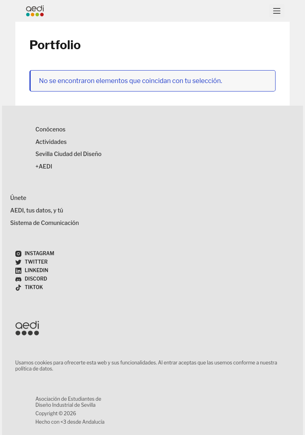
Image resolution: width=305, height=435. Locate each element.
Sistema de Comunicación (44, 222)
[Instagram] (34, 254)
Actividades (51, 141)
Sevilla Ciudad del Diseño (69, 153)
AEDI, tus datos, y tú (36, 210)
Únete (18, 197)
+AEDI (44, 166)
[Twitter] (31, 262)
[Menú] (276, 11)
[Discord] (31, 279)
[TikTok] (29, 288)
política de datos (33, 369)
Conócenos (51, 129)
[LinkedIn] (31, 271)
